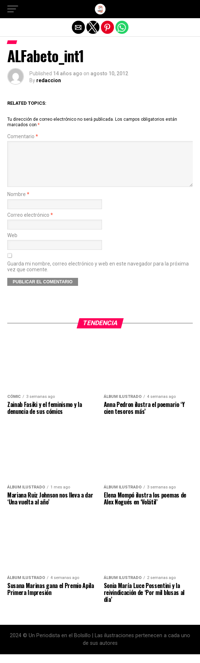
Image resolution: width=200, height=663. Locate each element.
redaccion (48, 80)
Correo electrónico (30, 224)
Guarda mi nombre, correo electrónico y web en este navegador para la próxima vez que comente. (98, 275)
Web (12, 244)
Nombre (18, 203)
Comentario (22, 136)
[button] (12, 9)
